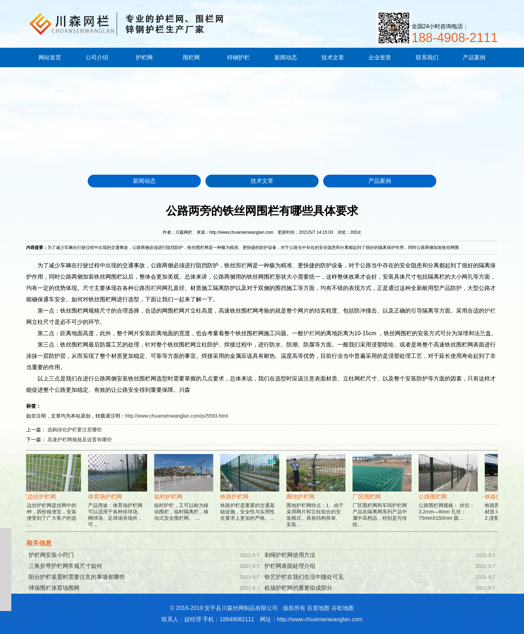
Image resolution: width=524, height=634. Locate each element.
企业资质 (379, 57)
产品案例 (474, 57)
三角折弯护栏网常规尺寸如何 (65, 566)
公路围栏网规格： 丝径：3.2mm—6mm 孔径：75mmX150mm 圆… (449, 495)
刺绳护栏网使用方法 (289, 555)
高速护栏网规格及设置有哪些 (79, 439)
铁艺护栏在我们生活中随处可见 (304, 577)
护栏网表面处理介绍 (289, 566)
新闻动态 (285, 57)
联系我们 (427, 57)
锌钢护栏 (238, 57)
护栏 (490, 311)
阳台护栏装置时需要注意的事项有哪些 (77, 577)
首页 (62, 109)
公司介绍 (97, 57)
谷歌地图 (342, 608)
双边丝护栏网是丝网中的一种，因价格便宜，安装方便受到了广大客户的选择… (53, 498)
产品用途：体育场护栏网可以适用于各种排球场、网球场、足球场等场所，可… (119, 498)
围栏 (241, 265)
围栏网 (191, 57)
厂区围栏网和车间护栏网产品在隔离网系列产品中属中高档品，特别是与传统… (383, 498)
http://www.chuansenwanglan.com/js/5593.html (176, 416)
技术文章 (332, 57)
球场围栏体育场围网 (54, 588)
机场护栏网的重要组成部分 (298, 588)
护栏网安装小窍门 (51, 555)
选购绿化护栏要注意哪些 (74, 429)
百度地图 (318, 608)
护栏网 (144, 57)
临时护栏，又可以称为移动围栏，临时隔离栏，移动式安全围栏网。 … (185, 495)
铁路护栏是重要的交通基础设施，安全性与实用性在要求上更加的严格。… (251, 495)
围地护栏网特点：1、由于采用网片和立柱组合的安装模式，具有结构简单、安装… (317, 498)
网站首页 (50, 57)
